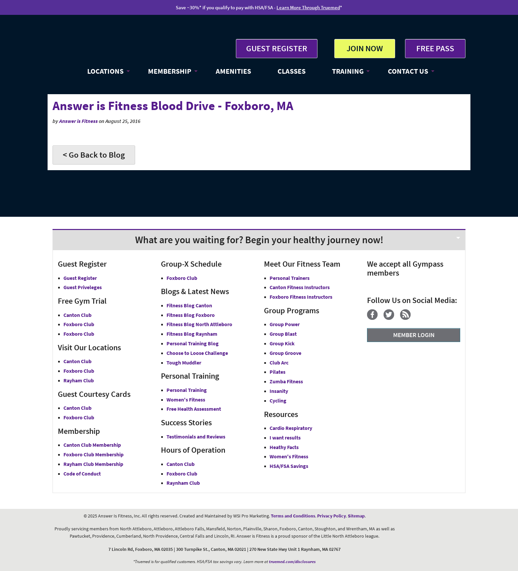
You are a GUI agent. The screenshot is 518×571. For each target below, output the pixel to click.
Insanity (279, 391)
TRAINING (348, 71)
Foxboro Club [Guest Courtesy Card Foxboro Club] (78, 417)
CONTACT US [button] (408, 71)
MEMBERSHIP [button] (169, 71)
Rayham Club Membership (93, 464)
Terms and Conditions (293, 516)
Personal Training (186, 390)
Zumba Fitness (286, 381)
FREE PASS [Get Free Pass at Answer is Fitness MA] (435, 48)
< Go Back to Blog (94, 154)
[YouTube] (419, 318)
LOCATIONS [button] (105, 71)
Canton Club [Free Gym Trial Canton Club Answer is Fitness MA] (77, 315)
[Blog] (408, 318)
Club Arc (279, 362)
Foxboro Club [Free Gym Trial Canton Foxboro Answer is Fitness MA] (78, 324)
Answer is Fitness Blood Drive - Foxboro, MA (173, 105)
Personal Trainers (290, 278)
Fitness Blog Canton (189, 305)
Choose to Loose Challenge (197, 353)
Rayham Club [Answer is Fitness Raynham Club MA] (78, 380)
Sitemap (356, 516)
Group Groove (285, 353)
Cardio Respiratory (291, 428)
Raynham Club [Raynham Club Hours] (183, 482)
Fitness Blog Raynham (191, 333)
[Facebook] (375, 318)
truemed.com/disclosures (292, 561)
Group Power (285, 324)
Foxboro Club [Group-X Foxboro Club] (181, 278)
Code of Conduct (82, 473)
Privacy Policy (331, 516)
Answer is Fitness (78, 121)
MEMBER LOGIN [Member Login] (413, 335)
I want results (285, 437)
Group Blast (283, 333)
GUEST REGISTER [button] (276, 48)
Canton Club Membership (92, 444)
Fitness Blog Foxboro (190, 315)
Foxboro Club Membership (93, 454)
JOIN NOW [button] (365, 48)
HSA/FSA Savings (289, 466)
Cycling (278, 400)
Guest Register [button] (80, 278)
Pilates (277, 371)
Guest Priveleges (82, 287)
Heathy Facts (284, 447)
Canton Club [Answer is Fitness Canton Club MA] (77, 361)
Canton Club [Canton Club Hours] (180, 464)
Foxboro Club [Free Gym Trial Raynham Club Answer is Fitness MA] (78, 333)
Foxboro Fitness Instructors (301, 296)
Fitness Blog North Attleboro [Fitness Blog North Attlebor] (199, 324)
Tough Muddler (183, 362)
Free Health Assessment (193, 408)
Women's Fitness (185, 399)
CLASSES (292, 71)
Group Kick (282, 343)
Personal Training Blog (192, 343)
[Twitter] (391, 318)
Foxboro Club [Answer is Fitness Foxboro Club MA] (78, 370)
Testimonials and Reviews (195, 436)
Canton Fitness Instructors (300, 287)
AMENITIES (233, 71)
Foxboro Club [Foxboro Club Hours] (181, 473)
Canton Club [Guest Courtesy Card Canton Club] (77, 407)
